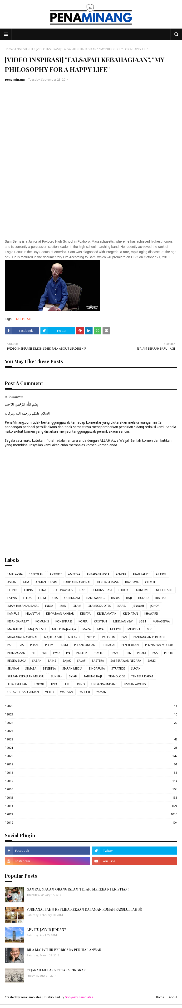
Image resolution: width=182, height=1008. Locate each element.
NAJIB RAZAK (53, 637)
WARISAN (66, 692)
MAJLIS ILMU (37, 629)
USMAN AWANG (135, 684)
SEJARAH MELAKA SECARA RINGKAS (56, 970)
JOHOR (154, 606)
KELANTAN (32, 614)
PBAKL (34, 645)
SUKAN (136, 668)
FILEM (42, 598)
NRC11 (91, 637)
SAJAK (67, 661)
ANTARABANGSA (98, 574)
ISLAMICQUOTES (99, 606)
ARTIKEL (161, 574)
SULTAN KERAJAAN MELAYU (25, 676)
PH (33, 653)
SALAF (81, 661)
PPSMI (115, 653)
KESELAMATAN (107, 614)
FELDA (27, 598)
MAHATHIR (14, 629)
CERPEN (12, 590)
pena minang (15, 80)
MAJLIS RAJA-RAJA (64, 629)
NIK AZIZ (74, 637)
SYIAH (73, 676)
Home (9, 49)
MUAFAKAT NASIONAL (22, 637)
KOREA (83, 621)
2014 (91, 806)
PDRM (64, 645)
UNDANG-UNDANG (104, 684)
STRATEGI (118, 668)
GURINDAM (72, 598)
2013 (91, 814)
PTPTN (168, 653)
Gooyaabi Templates (79, 997)
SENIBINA (49, 668)
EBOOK (123, 590)
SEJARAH (13, 668)
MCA (100, 629)
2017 (91, 781)
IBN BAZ (161, 598)
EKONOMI (141, 590)
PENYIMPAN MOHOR (159, 645)
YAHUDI (84, 692)
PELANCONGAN (84, 645)
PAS (21, 645)
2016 (91, 789)
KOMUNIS (42, 621)
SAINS (52, 661)
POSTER (99, 653)
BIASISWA (132, 582)
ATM (26, 582)
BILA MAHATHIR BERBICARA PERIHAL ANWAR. (64, 950)
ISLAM (77, 606)
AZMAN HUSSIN (46, 582)
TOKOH (39, 684)
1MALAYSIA (15, 574)
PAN (124, 637)
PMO (56, 653)
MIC (149, 629)
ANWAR (121, 574)
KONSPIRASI (63, 621)
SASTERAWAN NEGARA (125, 661)
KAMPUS (13, 614)
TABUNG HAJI (93, 676)
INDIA (49, 606)
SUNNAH (57, 676)
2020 (91, 756)
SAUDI (152, 661)
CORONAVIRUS (63, 590)
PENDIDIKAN (130, 645)
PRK (128, 653)
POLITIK (81, 653)
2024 (91, 722)
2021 (91, 747)
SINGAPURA (97, 668)
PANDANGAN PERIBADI (149, 637)
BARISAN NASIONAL (77, 582)
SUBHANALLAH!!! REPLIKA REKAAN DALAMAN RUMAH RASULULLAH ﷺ (84, 909)
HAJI (129, 598)
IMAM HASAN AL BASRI (23, 606)
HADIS (115, 598)
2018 (91, 772)
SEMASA (30, 668)
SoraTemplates (30, 997)
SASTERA (98, 661)
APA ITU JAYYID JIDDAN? (46, 929)
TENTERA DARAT (142, 676)
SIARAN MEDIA (72, 668)
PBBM (49, 645)
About (173, 997)
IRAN (62, 606)
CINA (42, 590)
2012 (91, 822)
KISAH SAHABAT (18, 621)
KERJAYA (85, 614)
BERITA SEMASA (108, 582)
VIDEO (49, 692)
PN (68, 653)
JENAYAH (138, 606)
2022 (91, 739)
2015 (91, 797)
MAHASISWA (161, 621)
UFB (66, 684)
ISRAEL (121, 606)
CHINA (28, 590)
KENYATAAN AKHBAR (60, 614)
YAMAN (101, 692)
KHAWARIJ (151, 614)
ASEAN (11, 582)
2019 (91, 764)
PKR (44, 653)
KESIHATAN (130, 614)
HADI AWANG (95, 598)
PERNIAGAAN (16, 653)
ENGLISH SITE (24, 49)
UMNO (80, 684)
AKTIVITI (56, 574)
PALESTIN (108, 637)
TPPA (53, 684)
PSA (155, 653)
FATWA (12, 598)
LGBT (142, 621)
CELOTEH (151, 582)
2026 (91, 706)
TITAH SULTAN (17, 684)
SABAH (36, 661)
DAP (82, 590)
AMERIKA (74, 574)
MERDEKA (134, 629)
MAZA (87, 629)
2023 (91, 731)
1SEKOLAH (36, 574)
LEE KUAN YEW (123, 621)
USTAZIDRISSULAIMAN (23, 692)
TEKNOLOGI (116, 676)
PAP (9, 645)
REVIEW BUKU (16, 661)
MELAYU (115, 629)
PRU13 (141, 653)
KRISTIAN (100, 621)
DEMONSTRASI (102, 590)
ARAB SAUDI (141, 574)
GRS (55, 598)
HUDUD (143, 598)
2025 (91, 714)
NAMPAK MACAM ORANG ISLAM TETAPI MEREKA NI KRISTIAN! (78, 889)
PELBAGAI (108, 645)
